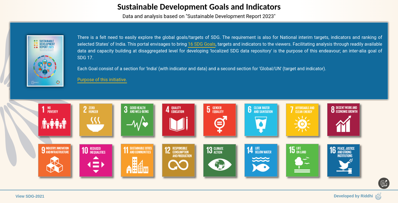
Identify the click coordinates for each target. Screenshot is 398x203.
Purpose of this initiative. (102, 79)
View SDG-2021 (30, 196)
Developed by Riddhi (358, 196)
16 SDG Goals (202, 44)
